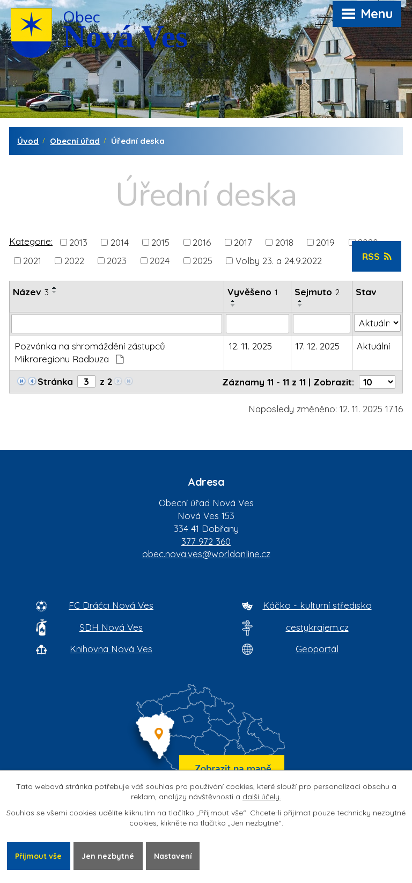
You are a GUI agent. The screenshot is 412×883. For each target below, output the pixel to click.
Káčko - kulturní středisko (317, 605)
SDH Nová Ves (111, 627)
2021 (32, 260)
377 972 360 (206, 541)
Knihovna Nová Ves (111, 648)
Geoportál (317, 648)
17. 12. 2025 (318, 346)
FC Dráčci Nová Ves (111, 605)
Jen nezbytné (108, 855)
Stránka (55, 381)
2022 (74, 260)
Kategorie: (31, 241)
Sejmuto (317, 291)
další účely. (261, 797)
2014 (120, 241)
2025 (202, 260)
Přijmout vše (38, 855)
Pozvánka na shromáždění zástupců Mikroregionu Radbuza (89, 352)
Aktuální (373, 346)
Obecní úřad (75, 141)
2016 (202, 241)
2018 (284, 241)
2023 (117, 260)
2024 (160, 260)
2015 (160, 241)
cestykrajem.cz (317, 627)
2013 (78, 241)
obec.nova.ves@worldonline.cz (206, 553)
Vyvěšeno (252, 291)
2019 (325, 241)
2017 (243, 241)
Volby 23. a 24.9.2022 (279, 260)
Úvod (28, 141)
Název (31, 291)
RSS (377, 256)
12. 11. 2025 (250, 346)
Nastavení (173, 855)
